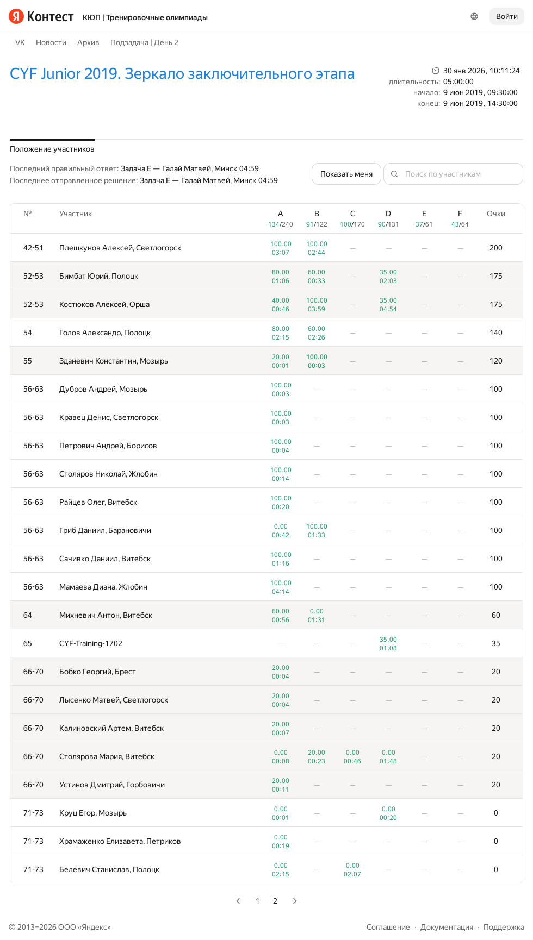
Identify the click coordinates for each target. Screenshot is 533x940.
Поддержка (504, 927)
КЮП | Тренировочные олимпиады (145, 17)
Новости (51, 42)
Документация (446, 927)
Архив (88, 42)
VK (20, 42)
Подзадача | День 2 (144, 42)
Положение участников (52, 149)
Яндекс (94, 927)
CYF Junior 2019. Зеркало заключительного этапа (182, 74)
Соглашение (388, 927)
